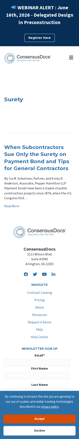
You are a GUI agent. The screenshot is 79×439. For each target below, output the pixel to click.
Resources (39, 315)
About (39, 308)
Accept (40, 419)
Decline (39, 430)
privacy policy (50, 407)
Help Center (39, 337)
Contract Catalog (39, 293)
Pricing (39, 300)
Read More (11, 206)
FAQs (39, 330)
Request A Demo (39, 323)
